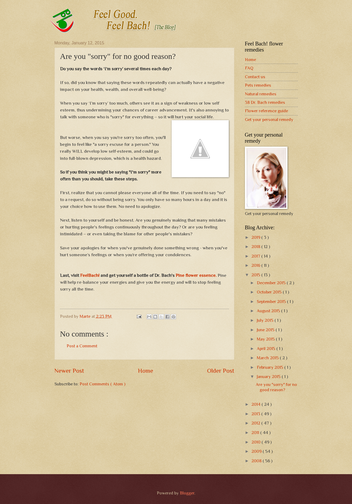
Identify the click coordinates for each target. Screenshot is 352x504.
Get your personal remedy (269, 119)
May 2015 (266, 339)
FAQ (249, 68)
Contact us (255, 76)
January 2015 (269, 376)
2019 (256, 237)
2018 (256, 246)
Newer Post (69, 370)
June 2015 (266, 329)
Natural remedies (260, 93)
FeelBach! (89, 275)
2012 (256, 423)
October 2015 (270, 292)
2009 (257, 451)
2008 (257, 460)
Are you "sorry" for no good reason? (276, 387)
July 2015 (266, 320)
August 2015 (269, 310)
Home (145, 370)
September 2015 (272, 301)
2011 (256, 432)
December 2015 (272, 282)
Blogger (187, 493)
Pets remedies (258, 85)
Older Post (220, 370)
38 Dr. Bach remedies (265, 102)
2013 (256, 413)
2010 (257, 442)
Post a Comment (82, 345)
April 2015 (266, 348)
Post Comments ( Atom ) (102, 383)
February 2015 (270, 367)
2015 (256, 274)
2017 (256, 256)
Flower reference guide (266, 110)
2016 (256, 265)
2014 (257, 404)
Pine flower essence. (196, 275)
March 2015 (268, 357)
